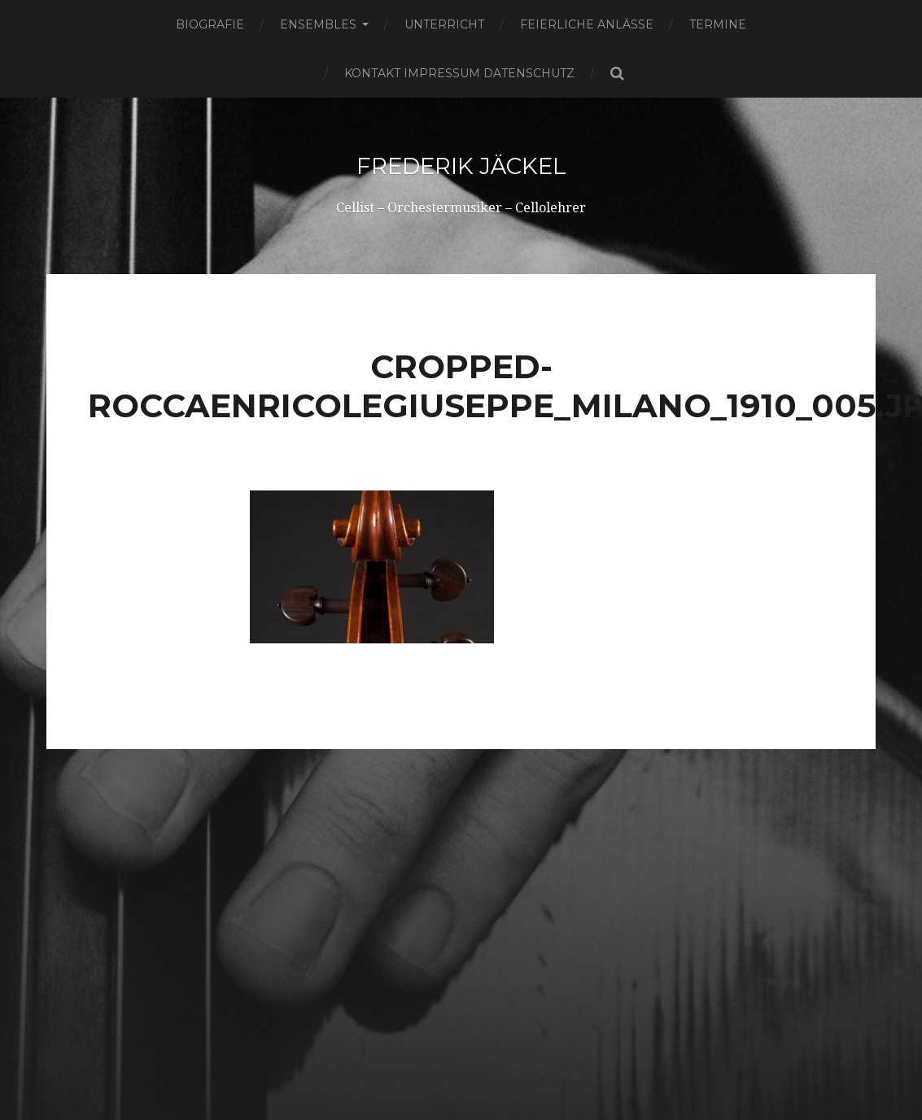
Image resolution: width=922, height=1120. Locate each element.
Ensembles (318, 24)
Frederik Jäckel (461, 166)
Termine (717, 24)
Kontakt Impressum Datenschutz (459, 73)
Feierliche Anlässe (586, 24)
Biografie (210, 24)
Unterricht (444, 24)
